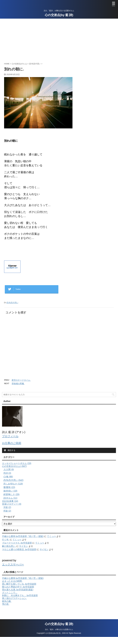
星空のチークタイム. (21, 380)
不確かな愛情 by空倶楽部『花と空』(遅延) (23, 536)
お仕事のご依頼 (11, 443)
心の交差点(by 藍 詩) (59, 15)
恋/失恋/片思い (12, 303)
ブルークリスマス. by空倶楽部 (17, 543)
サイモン (23, 546)
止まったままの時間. (12, 581)
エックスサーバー (13, 564)
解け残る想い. (9, 546)
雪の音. (5, 604)
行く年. (5, 539)
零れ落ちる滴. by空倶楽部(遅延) (17, 590)
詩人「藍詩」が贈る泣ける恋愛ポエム (59, 625)
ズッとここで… (9, 592)
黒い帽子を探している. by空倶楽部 (19, 584)
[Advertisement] (59, 39)
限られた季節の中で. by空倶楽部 (18, 587)
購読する (9, 450)
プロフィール (10, 436)
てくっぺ (51, 536)
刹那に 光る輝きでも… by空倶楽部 (20, 595)
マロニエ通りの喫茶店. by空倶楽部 (19, 549)
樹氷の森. (6, 601)
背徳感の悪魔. (18, 383)
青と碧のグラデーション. (14, 598)
